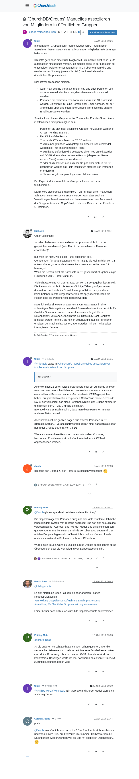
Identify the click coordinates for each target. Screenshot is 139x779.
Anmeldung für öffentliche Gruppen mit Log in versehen (65, 604)
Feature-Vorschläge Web (42, 31)
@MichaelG (48, 359)
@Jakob (39, 512)
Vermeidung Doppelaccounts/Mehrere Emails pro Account (67, 600)
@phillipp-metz (42, 586)
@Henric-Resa (42, 639)
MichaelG (39, 231)
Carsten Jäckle (42, 719)
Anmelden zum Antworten (102, 32)
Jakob (37, 466)
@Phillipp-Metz (43, 690)
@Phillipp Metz (56, 581)
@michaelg (40, 363)
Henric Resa (40, 581)
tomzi (37, 41)
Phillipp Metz (41, 507)
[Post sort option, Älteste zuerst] (83, 32)
